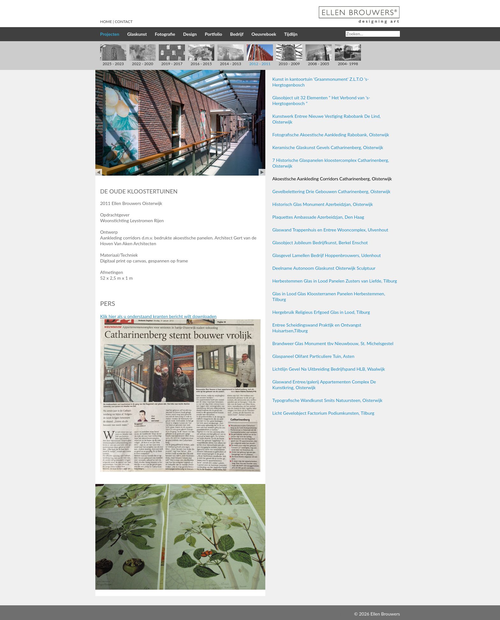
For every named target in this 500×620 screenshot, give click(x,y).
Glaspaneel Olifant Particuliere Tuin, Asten (313, 356)
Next (262, 172)
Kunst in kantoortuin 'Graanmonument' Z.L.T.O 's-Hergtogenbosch (320, 81)
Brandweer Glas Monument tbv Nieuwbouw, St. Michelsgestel (332, 343)
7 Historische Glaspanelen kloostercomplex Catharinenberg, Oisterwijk (330, 163)
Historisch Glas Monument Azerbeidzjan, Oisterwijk (322, 204)
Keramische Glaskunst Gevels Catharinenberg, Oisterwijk (327, 147)
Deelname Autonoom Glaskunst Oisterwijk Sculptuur (323, 268)
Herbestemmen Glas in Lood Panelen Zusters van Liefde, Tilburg (334, 281)
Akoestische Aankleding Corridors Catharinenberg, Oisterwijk (332, 178)
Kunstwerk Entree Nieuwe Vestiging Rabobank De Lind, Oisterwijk (326, 119)
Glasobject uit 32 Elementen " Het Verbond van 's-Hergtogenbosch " (321, 100)
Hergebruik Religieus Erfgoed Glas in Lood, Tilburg (321, 312)
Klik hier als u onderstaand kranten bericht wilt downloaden (158, 316)
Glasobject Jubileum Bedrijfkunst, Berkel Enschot (320, 242)
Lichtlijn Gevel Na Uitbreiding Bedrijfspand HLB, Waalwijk (328, 369)
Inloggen (344, 613)
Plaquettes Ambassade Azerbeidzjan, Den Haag (318, 217)
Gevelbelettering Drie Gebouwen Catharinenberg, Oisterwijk (331, 191)
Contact (124, 21)
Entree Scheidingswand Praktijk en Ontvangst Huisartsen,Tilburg (316, 327)
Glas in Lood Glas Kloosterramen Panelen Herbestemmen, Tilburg (328, 296)
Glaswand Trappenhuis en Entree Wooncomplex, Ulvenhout (330, 229)
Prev (98, 172)
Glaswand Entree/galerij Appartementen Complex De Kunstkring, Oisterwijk (324, 384)
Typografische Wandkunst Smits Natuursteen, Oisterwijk (327, 400)
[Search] (373, 34)
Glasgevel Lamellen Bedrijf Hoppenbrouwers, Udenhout (326, 255)
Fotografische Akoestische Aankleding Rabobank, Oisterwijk (330, 134)
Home (106, 21)
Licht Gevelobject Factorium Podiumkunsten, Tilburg (323, 413)
